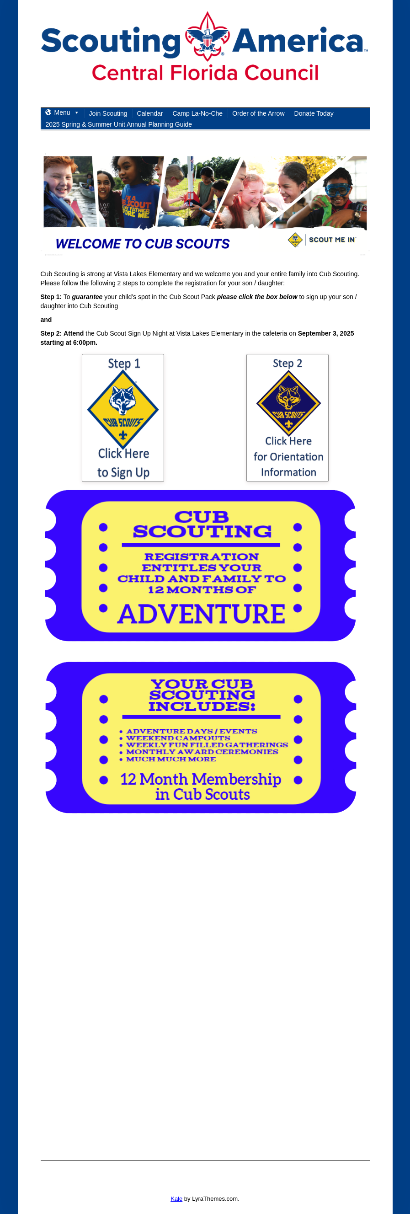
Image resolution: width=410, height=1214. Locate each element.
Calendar (150, 113)
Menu (67, 112)
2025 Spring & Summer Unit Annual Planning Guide (119, 124)
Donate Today (314, 113)
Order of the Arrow (258, 113)
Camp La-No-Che (197, 113)
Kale (176, 1198)
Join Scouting (108, 113)
